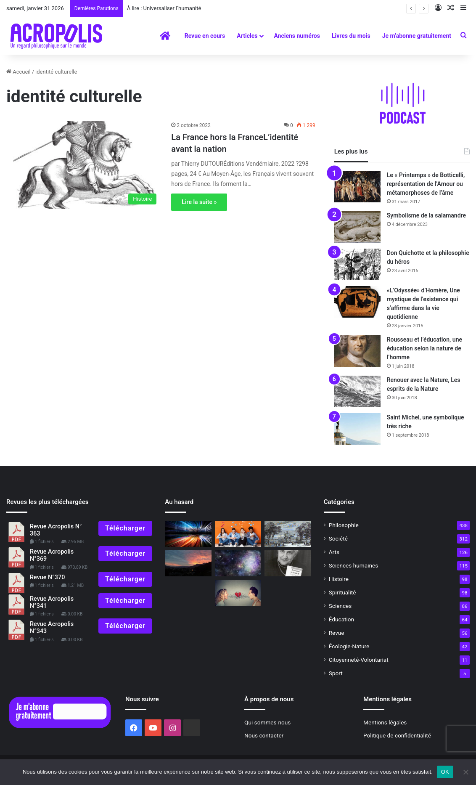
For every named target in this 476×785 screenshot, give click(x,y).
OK (445, 772)
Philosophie (344, 525)
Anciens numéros (297, 35)
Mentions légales (385, 722)
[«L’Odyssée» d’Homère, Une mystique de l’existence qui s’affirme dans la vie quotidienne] (357, 302)
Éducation (341, 619)
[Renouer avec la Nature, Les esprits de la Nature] (357, 391)
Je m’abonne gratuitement (416, 35)
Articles (247, 35)
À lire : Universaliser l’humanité (164, 8)
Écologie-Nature (349, 646)
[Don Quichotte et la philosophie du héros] (357, 264)
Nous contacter (263, 735)
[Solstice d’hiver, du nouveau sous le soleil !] (188, 563)
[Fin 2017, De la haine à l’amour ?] (238, 593)
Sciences (340, 605)
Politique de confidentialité (397, 735)
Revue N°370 (47, 577)
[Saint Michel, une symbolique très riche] (357, 429)
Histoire (339, 578)
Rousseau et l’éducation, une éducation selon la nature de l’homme (424, 348)
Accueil (18, 72)
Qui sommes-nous (267, 722)
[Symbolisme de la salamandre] (357, 227)
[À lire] (238, 563)
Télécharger (125, 528)
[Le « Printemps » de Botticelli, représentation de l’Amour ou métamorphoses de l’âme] (357, 186)
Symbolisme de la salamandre (426, 215)
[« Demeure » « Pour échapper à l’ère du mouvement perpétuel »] (188, 534)
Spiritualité (342, 592)
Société (338, 538)
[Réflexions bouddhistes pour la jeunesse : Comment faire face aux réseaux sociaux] (238, 534)
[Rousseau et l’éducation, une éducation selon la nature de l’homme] (357, 351)
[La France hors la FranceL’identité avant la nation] (83, 164)
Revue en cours (205, 35)
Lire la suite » (199, 202)
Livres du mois (351, 35)
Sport (336, 673)
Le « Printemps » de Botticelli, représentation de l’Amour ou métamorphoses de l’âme (426, 184)
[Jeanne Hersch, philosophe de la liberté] (287, 563)
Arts (334, 552)
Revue (336, 632)
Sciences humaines (353, 565)
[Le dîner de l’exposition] (287, 534)
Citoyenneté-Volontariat (359, 659)
